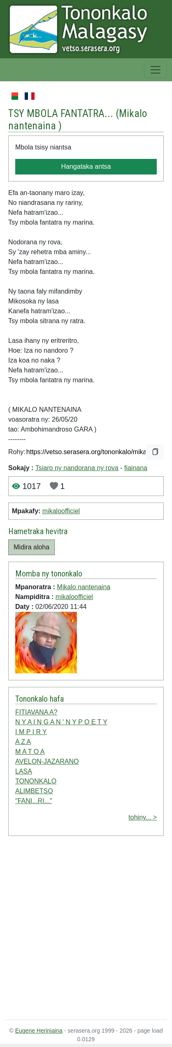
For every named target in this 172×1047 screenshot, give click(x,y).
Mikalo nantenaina (83, 586)
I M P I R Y (31, 731)
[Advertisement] (77, 929)
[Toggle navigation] (155, 70)
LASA (23, 771)
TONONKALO (35, 781)
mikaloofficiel (61, 510)
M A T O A (29, 751)
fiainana (135, 467)
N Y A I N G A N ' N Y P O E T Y (61, 722)
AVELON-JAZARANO (47, 761)
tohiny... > (142, 817)
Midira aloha (31, 547)
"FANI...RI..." (33, 800)
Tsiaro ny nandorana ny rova (77, 467)
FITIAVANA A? (36, 712)
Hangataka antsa (86, 166)
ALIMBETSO (34, 791)
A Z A (23, 741)
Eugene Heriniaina (39, 1030)
